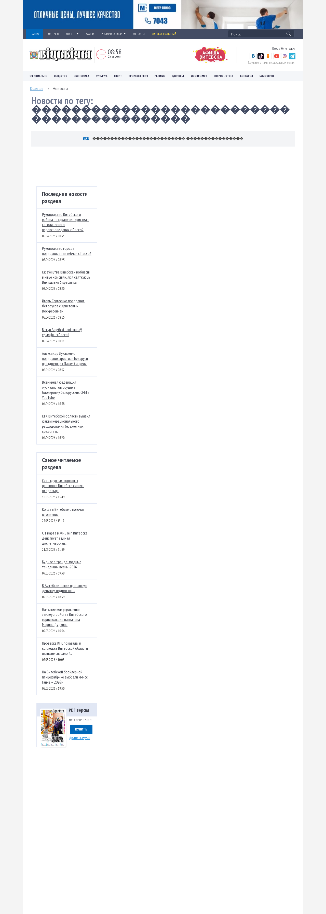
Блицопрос (267, 76)
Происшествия (138, 76)
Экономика (81, 76)
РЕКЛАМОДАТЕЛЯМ (113, 34)
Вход (275, 48)
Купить (81, 729)
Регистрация (288, 48)
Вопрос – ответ (224, 76)
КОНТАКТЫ (139, 34)
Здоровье (178, 76)
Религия (160, 76)
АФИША (90, 34)
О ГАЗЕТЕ (72, 34)
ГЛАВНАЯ (34, 34)
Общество (60, 76)
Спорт (118, 76)
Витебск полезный (164, 34)
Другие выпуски (79, 738)
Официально (38, 76)
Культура (101, 76)
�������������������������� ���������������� (167, 138)
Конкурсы (246, 76)
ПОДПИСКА (53, 34)
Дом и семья (199, 76)
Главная (36, 88)
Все (86, 138)
